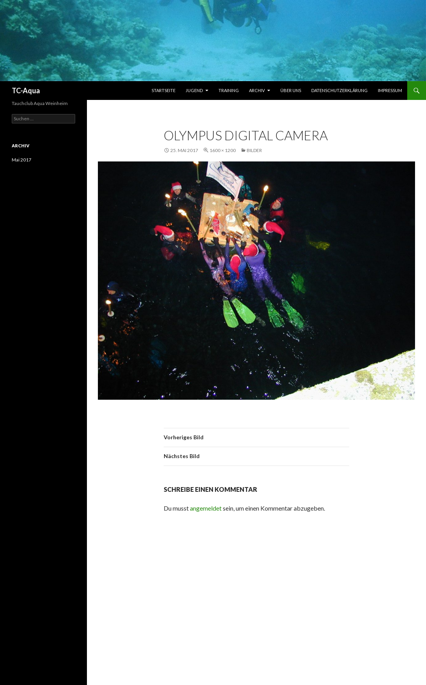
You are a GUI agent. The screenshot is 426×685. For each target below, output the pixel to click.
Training (228, 90)
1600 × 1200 (222, 150)
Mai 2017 (21, 160)
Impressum (390, 90)
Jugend (194, 90)
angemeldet (206, 508)
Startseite (163, 90)
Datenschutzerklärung (339, 90)
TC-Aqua (26, 90)
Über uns (290, 90)
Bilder (254, 150)
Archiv (257, 90)
